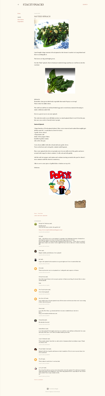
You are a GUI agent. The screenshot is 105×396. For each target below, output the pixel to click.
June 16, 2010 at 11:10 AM (44, 263)
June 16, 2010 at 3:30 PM (44, 294)
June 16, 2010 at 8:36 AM (44, 232)
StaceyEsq (41, 320)
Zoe (40, 268)
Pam (40, 250)
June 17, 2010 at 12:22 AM (44, 334)
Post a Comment (38, 379)
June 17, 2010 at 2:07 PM (44, 376)
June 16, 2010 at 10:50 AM (44, 255)
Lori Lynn (41, 367)
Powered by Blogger (52, 389)
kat (39, 259)
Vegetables (20, 21)
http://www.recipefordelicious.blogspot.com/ (50, 230)
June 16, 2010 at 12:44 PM (44, 272)
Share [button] (19, 13)
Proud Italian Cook (44, 349)
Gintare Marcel (56, 391)
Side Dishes (20, 19)
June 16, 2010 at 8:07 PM (44, 324)
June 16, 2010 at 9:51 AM (44, 246)
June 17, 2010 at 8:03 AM (44, 344)
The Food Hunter (43, 289)
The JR (40, 359)
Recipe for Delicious (44, 223)
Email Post (40, 213)
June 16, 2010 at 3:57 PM (44, 304)
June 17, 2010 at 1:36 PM (44, 363)
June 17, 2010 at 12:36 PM (44, 354)
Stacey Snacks (33, 4)
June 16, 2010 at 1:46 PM (44, 285)
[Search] (85, 4)
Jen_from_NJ (42, 298)
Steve (40, 308)
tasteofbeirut (42, 328)
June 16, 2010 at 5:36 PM (44, 315)
